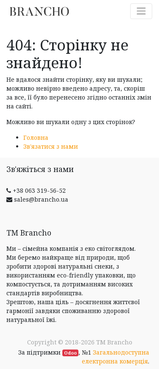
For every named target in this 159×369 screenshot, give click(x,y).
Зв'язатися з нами (50, 146)
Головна (35, 137)
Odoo (70, 353)
